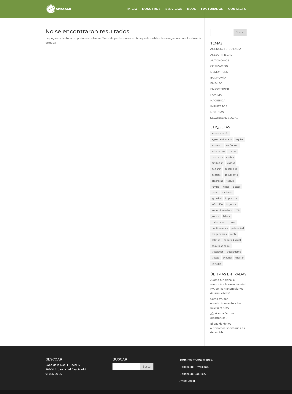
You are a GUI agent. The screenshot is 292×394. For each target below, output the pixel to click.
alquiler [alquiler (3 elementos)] (239, 139)
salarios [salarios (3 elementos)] (216, 240)
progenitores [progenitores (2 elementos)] (219, 234)
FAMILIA (216, 94)
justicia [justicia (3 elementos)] (216, 216)
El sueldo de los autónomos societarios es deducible (227, 328)
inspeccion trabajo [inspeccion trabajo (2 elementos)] (222, 210)
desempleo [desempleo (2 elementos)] (231, 169)
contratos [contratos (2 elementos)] (217, 157)
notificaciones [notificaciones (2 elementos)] (220, 228)
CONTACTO (237, 9)
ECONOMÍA (218, 77)
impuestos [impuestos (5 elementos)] (231, 198)
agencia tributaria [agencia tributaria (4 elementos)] (222, 139)
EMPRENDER (219, 89)
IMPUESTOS (218, 106)
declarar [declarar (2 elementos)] (216, 169)
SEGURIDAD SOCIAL (224, 117)
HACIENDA (217, 100)
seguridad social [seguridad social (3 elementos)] (221, 246)
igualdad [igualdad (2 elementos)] (217, 198)
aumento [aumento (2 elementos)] (217, 145)
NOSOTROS (151, 9)
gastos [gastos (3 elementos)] (236, 186)
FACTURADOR (212, 9)
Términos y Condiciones (196, 359)
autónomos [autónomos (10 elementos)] (218, 151)
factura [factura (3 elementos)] (230, 180)
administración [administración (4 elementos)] (220, 133)
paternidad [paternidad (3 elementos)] (237, 228)
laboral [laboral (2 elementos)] (227, 216)
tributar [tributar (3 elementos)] (239, 257)
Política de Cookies (192, 374)
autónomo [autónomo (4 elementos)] (232, 145)
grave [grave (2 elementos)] (215, 192)
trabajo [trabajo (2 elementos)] (215, 257)
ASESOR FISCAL (221, 54)
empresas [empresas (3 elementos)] (217, 180)
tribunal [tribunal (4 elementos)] (227, 257)
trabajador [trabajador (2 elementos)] (217, 251)
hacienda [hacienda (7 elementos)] (227, 192)
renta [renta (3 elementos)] (233, 234)
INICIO (132, 9)
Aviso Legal (187, 380)
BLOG (191, 9)
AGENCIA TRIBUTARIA (225, 49)
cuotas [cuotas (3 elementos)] (231, 163)
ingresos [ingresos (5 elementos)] (231, 204)
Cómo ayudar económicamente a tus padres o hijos (225, 303)
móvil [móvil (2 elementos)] (232, 222)
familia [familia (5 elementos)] (215, 186)
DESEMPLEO (219, 72)
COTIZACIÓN (219, 66)
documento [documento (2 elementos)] (231, 174)
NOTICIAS (217, 112)
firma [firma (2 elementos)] (226, 186)
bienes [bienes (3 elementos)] (232, 151)
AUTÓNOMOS (219, 60)
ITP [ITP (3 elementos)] (238, 210)
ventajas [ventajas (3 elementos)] (216, 263)
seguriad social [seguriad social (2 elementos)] (232, 240)
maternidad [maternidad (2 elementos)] (218, 222)
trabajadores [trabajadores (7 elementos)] (234, 251)
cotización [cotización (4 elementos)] (217, 163)
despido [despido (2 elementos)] (216, 174)
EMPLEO (216, 83)
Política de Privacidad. (194, 367)
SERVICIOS (173, 9)
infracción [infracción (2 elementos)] (217, 204)
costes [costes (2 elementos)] (230, 157)
